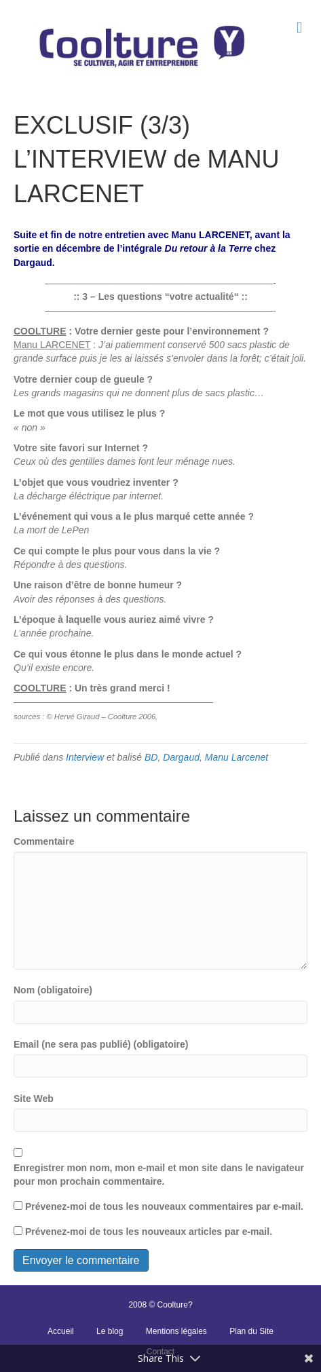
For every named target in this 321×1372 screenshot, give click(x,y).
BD (151, 757)
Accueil (61, 1331)
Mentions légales (176, 1331)
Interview (85, 757)
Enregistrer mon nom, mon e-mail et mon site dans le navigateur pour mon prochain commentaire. (159, 1174)
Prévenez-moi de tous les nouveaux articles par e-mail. (148, 1231)
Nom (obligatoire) (53, 990)
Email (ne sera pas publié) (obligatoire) (101, 1044)
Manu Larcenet (236, 757)
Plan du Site (251, 1331)
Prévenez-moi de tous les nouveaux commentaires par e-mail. (164, 1206)
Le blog (109, 1331)
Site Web (34, 1098)
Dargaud (181, 757)
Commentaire (44, 841)
